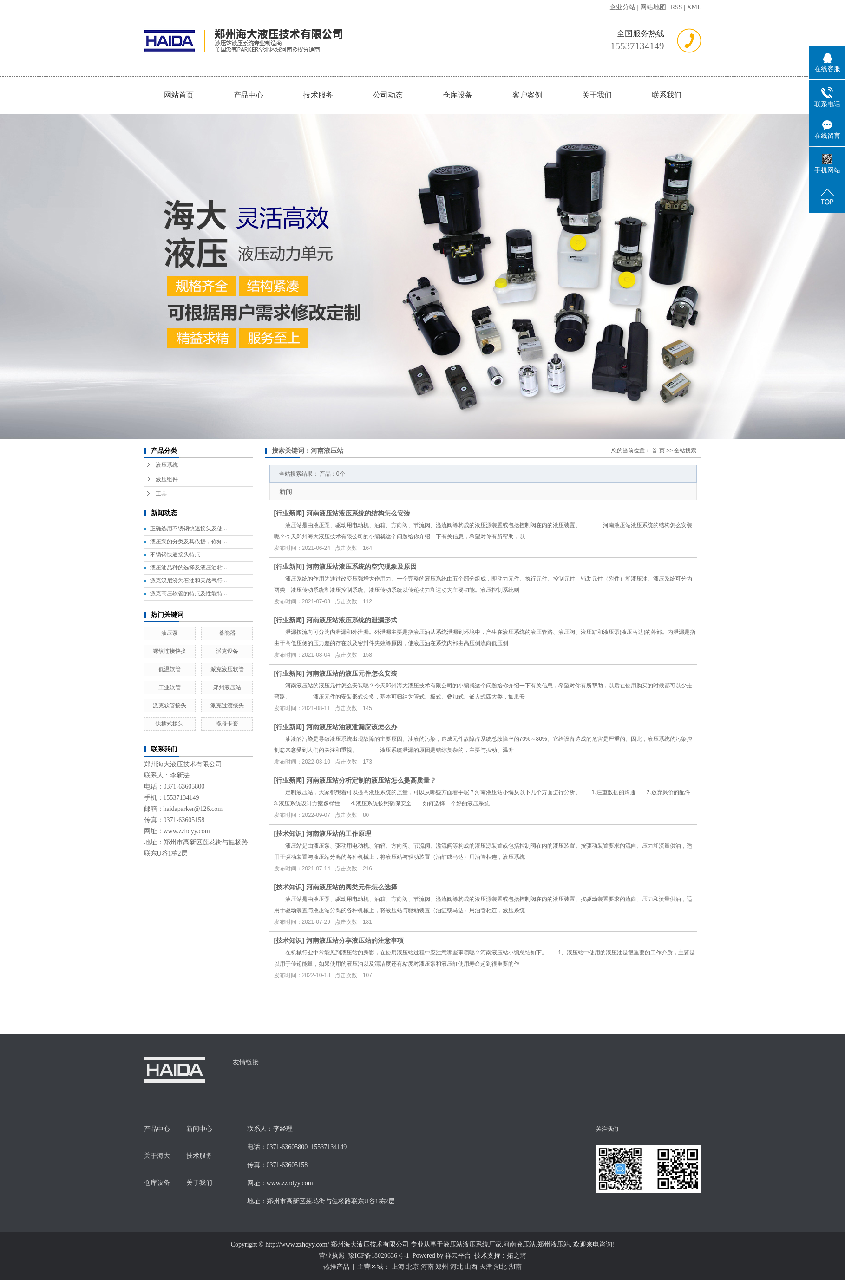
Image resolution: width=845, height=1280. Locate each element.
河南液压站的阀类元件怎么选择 (351, 887)
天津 (485, 1266)
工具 (161, 493)
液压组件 (167, 479)
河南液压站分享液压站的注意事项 (355, 940)
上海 (398, 1266)
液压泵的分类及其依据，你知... (188, 541)
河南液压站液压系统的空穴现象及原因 (361, 566)
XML (694, 7)
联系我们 (666, 95)
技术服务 (318, 95)
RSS (676, 7)
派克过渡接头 (227, 705)
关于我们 (597, 95)
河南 (427, 1266)
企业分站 (622, 7)
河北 (456, 1266)
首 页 (658, 450)
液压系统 (167, 465)
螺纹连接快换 (169, 651)
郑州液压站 (227, 687)
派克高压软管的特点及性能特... (188, 593)
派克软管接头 (169, 705)
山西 (471, 1266)
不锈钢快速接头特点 (175, 554)
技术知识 (289, 833)
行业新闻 (289, 513)
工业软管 (169, 687)
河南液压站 (519, 1244)
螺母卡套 (227, 723)
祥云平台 (458, 1255)
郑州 (441, 1266)
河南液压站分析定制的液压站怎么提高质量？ (371, 780)
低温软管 (169, 669)
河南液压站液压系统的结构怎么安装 (358, 513)
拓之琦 (516, 1255)
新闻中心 (199, 1128)
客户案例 (527, 95)
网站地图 (653, 7)
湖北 (500, 1266)
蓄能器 (227, 633)
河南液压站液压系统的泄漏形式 (351, 620)
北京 (412, 1266)
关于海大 (157, 1155)
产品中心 (248, 95)
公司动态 (388, 95)
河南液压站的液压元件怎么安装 (351, 673)
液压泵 (169, 633)
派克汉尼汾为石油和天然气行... (188, 580)
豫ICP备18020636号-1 (378, 1255)
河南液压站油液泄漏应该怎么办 (351, 727)
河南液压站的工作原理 (338, 833)
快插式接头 (169, 723)
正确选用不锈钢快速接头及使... (188, 528)
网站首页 (179, 95)
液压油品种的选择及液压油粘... (188, 567)
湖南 (515, 1266)
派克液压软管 (227, 669)
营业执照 (332, 1255)
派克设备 (227, 651)
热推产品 (336, 1266)
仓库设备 (457, 95)
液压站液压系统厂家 (472, 1244)
